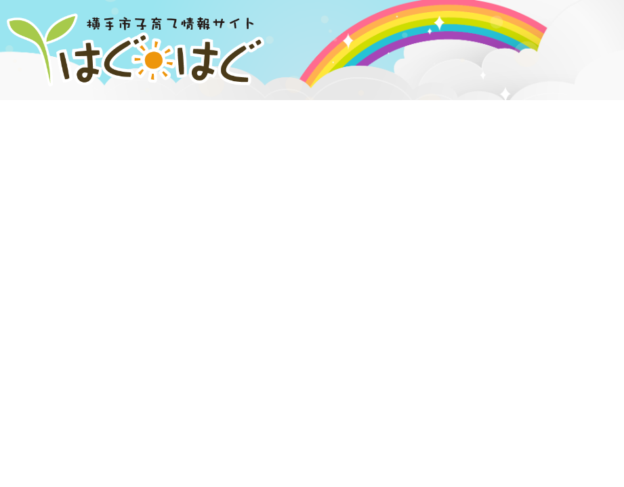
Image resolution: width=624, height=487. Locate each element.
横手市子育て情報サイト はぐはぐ (135, 50)
